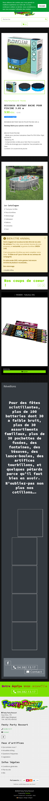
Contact (34, 672)
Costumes (8, 226)
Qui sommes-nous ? (9, 747)
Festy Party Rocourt (11, 101)
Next (43, 285)
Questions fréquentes (10, 754)
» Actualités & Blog (8, 270)
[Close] (45, 238)
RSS (4, 773)
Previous (39, 285)
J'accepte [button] (42, 6)
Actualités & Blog (8, 750)
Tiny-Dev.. (28, 793)
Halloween (9, 219)
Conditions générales (10, 766)
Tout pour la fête (11, 209)
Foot (7, 229)
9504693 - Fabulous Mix (25, 295)
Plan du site (7, 770)
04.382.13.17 (24, 667)
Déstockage (9, 216)
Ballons (8, 222)
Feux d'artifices (10, 212)
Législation (6, 757)
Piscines (23, 101)
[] (24, 24)
